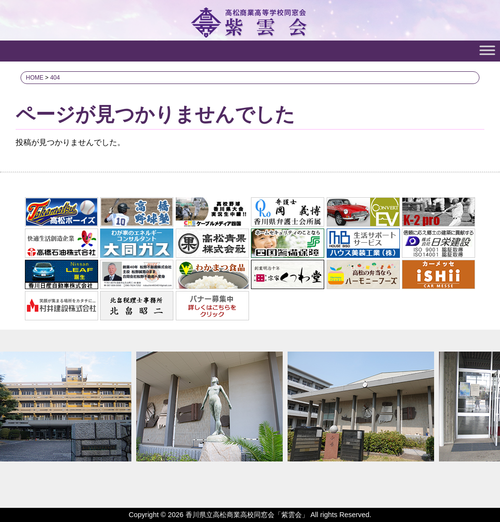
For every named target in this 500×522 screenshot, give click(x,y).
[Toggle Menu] (487, 50)
